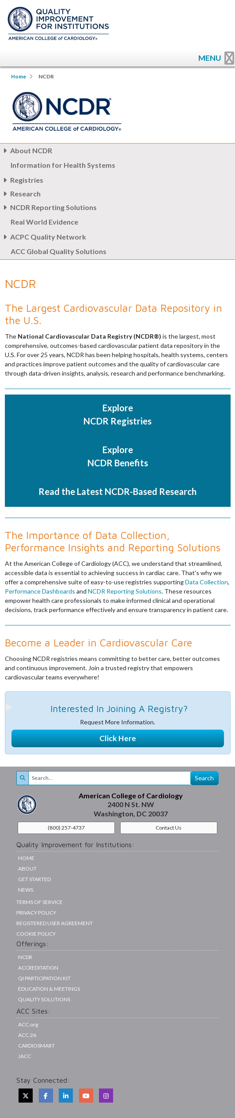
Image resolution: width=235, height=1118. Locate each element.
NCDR (25, 957)
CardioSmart (36, 1045)
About (27, 868)
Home (18, 76)
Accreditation (38, 967)
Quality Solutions (44, 999)
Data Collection (206, 582)
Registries (21, 180)
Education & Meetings (49, 988)
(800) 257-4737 (66, 827)
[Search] (109, 778)
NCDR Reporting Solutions (48, 207)
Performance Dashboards (40, 591)
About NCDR (26, 150)
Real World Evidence (44, 222)
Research (20, 193)
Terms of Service (39, 902)
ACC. (28, 1024)
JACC (24, 1056)
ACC (27, 1035)
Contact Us (168, 827)
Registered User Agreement (54, 923)
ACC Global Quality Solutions (58, 251)
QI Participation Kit (44, 978)
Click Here (117, 738)
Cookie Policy (36, 933)
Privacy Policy (36, 912)
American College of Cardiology (131, 795)
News (25, 889)
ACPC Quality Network (43, 236)
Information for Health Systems (63, 165)
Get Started (34, 879)
